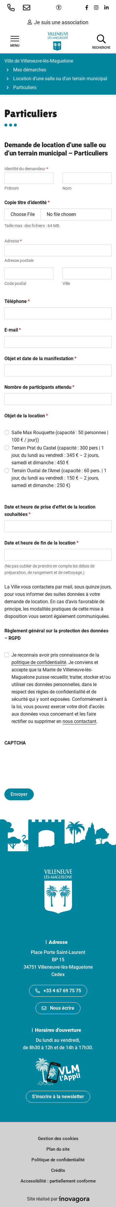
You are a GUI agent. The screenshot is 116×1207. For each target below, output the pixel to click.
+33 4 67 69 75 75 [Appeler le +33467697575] (58, 990)
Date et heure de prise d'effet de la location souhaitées (49, 510)
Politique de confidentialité (58, 1159)
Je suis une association (58, 22)
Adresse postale (18, 260)
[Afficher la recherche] (101, 41)
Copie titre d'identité (27, 202)
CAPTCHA (15, 743)
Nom (67, 188)
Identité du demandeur (26, 168)
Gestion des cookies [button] (58, 1138)
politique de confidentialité (38, 662)
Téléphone (17, 301)
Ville (66, 283)
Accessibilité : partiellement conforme (58, 1181)
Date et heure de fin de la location (41, 543)
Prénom (11, 188)
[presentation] (49, 760)
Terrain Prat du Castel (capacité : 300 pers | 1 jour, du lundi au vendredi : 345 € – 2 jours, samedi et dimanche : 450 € (57, 455)
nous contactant (79, 721)
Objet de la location (26, 416)
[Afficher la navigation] (14, 41)
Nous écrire (58, 1008)
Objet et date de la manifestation (40, 358)
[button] (12, 7)
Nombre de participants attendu (39, 387)
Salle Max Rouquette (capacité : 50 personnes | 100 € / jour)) (59, 436)
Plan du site (58, 1149)
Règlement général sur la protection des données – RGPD (56, 634)
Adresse (13, 240)
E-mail (12, 330)
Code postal (15, 283)
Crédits (58, 1170)
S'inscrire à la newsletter (58, 1096)
